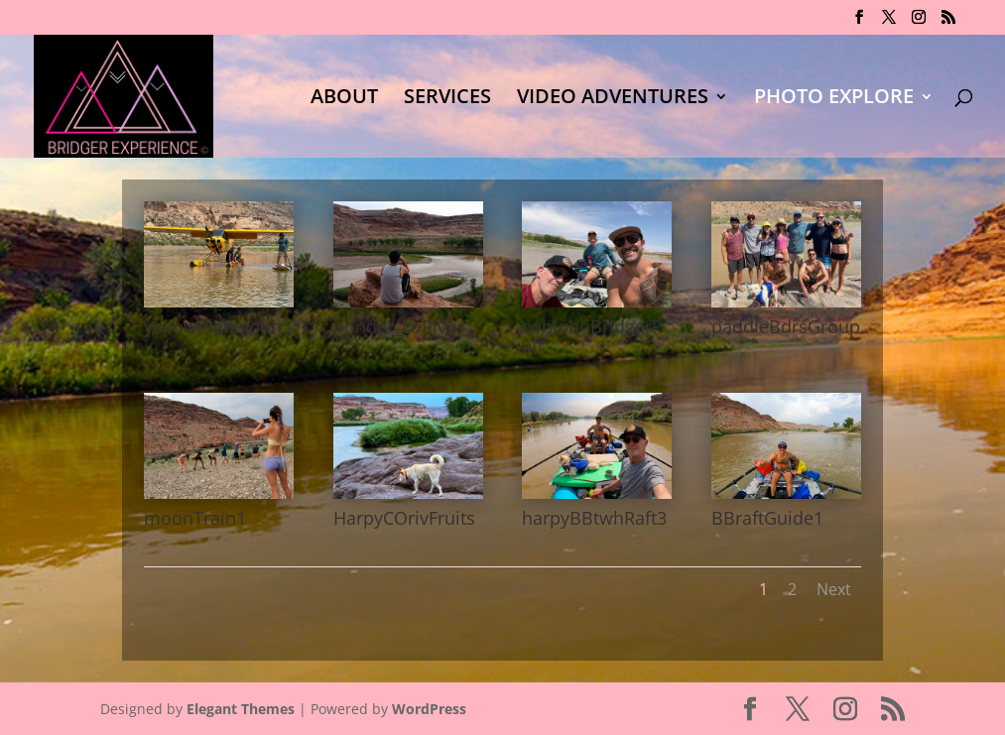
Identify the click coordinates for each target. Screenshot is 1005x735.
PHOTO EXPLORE (834, 99)
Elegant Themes (241, 708)
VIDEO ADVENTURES (612, 99)
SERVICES (447, 99)
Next (834, 589)
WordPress (429, 708)
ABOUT (344, 99)
